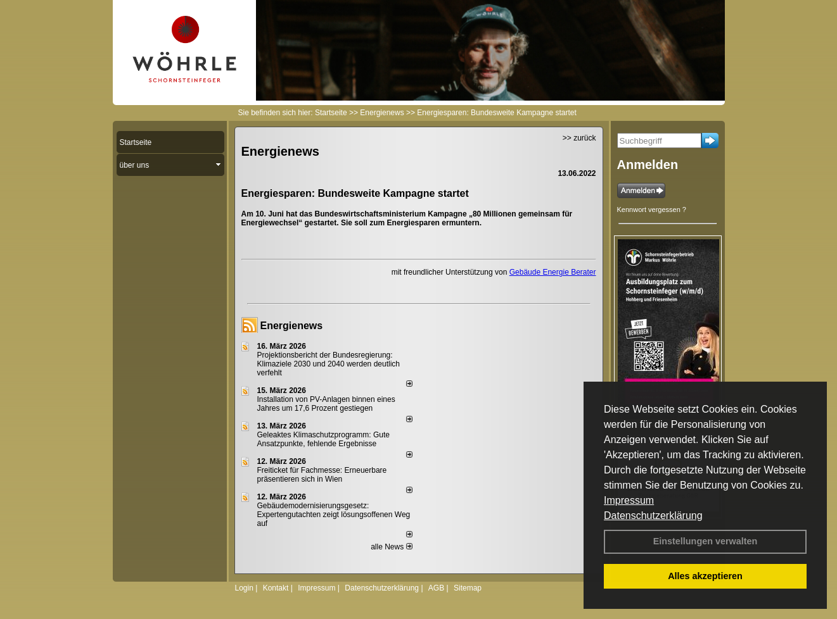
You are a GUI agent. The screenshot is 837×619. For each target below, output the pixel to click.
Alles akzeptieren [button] (705, 576)
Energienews (291, 325)
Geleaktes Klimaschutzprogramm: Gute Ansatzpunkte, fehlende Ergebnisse (323, 439)
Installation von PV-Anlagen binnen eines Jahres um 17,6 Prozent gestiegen (326, 404)
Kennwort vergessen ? (651, 209)
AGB (436, 588)
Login (244, 588)
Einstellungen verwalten (705, 541)
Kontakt (276, 588)
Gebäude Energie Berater (552, 272)
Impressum (629, 500)
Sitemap (468, 588)
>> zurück (579, 138)
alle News (391, 546)
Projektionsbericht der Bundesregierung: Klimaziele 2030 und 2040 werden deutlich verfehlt (328, 364)
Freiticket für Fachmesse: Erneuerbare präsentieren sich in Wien (322, 475)
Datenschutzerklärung (653, 515)
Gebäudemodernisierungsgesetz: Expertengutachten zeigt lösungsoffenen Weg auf (334, 514)
